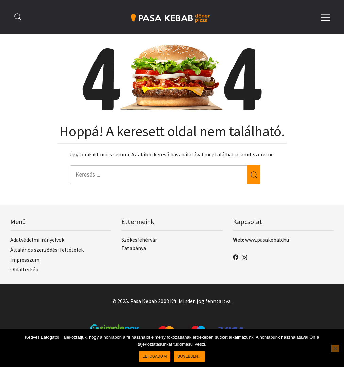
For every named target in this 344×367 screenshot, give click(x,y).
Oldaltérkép (24, 269)
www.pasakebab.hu (267, 239)
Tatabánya (133, 248)
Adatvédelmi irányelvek (37, 239)
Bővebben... (189, 356)
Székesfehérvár (139, 239)
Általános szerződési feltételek (47, 249)
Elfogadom (155, 356)
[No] (335, 348)
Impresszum (24, 259)
